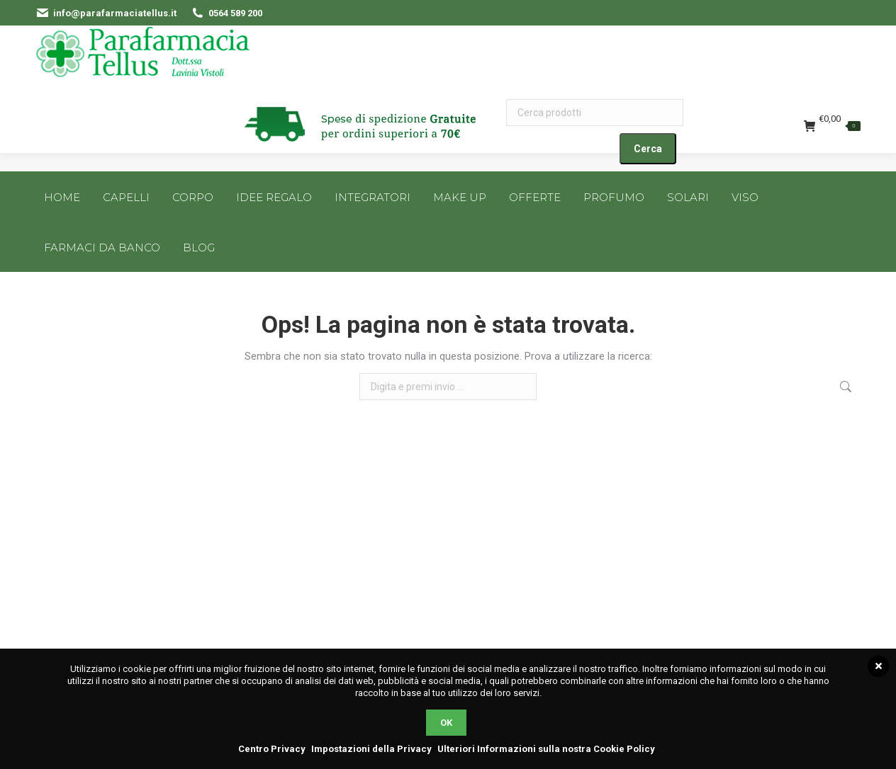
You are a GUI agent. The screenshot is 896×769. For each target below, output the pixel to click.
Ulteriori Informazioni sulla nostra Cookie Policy (546, 749)
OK (446, 722)
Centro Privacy (272, 749)
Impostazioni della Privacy (371, 749)
